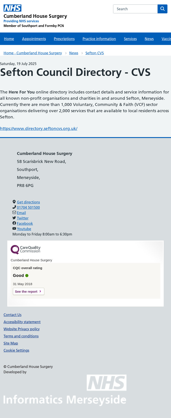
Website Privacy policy (22, 329)
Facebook (25, 223)
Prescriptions (64, 39)
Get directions (28, 202)
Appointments (34, 39)
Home (9, 39)
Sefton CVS (95, 53)
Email (21, 213)
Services (130, 39)
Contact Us (12, 314)
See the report (26, 291)
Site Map (11, 343)
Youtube (24, 229)
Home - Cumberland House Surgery (33, 53)
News (149, 39)
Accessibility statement (22, 322)
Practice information (99, 39)
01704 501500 (28, 207)
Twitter (22, 218)
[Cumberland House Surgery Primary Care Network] (35, 16)
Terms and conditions (21, 336)
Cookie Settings (16, 350)
